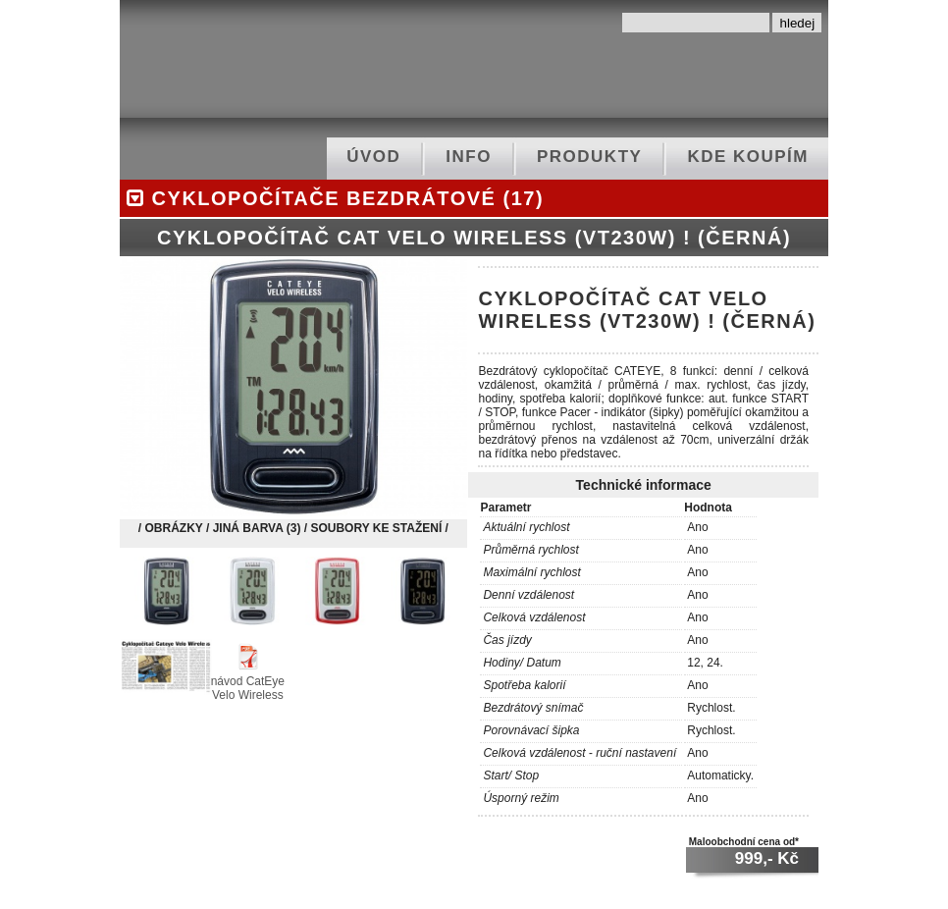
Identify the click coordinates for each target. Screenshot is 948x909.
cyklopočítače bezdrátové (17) (332, 198)
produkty (589, 156)
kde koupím (748, 156)
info (469, 156)
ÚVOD (373, 156)
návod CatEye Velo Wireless (248, 681)
